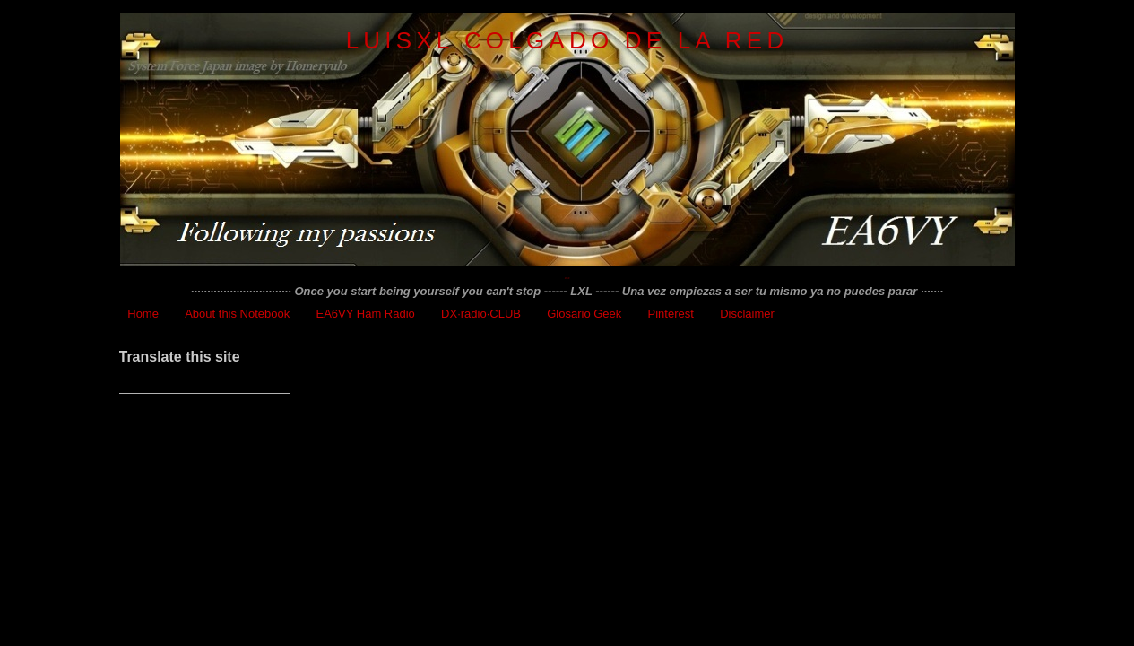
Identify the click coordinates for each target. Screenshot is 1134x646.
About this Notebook (237, 313)
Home (143, 313)
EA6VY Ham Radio (365, 313)
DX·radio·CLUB (481, 313)
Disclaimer (747, 313)
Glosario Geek (584, 313)
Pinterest (671, 313)
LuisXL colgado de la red (567, 40)
